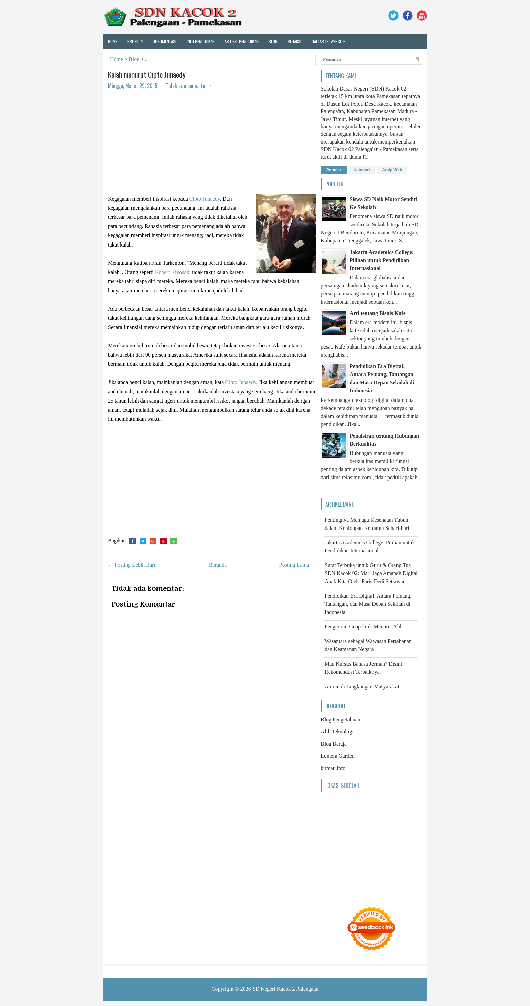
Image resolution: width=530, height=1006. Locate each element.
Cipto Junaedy (204, 199)
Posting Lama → (297, 565)
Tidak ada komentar (186, 86)
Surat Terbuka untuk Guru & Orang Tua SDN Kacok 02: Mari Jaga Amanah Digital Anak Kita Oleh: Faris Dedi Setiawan (371, 573)
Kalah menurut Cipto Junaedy (147, 74)
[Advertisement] (212, 143)
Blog (273, 41)
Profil (137, 39)
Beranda (218, 565)
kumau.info (333, 768)
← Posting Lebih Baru (132, 565)
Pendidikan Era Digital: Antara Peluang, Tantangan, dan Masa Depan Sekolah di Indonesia (367, 604)
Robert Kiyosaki (173, 272)
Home (112, 41)
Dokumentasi (164, 41)
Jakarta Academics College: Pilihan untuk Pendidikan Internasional (382, 260)
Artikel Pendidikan (242, 41)
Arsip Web (392, 169)
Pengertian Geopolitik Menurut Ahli (363, 626)
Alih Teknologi (337, 731)
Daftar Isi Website (328, 41)
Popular (333, 169)
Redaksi (295, 41)
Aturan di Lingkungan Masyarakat (361, 686)
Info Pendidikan (201, 41)
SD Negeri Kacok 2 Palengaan (285, 989)
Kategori (362, 169)
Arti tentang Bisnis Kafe (378, 313)
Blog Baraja (334, 744)
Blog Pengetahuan (340, 719)
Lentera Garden (338, 756)
